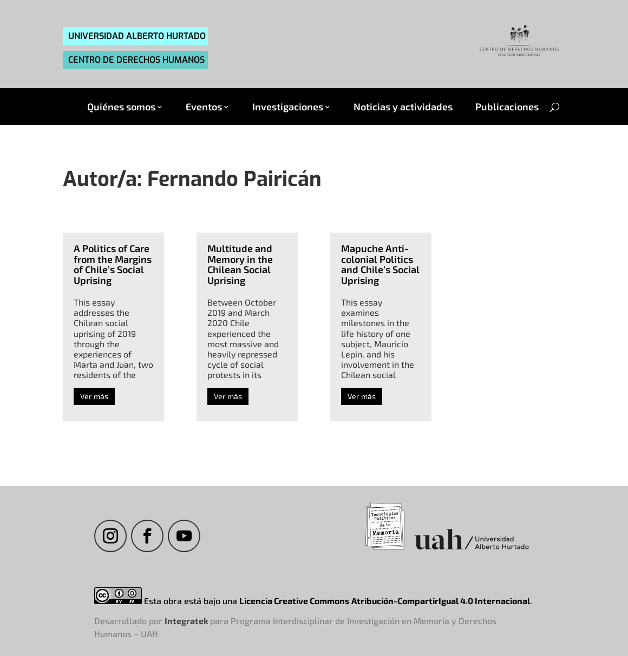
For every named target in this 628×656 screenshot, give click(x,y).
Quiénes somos (121, 106)
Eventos (204, 106)
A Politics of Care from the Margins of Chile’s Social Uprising (113, 264)
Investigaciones (287, 106)
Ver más (94, 396)
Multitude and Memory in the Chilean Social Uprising (240, 264)
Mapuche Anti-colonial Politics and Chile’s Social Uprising (380, 264)
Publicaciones (507, 106)
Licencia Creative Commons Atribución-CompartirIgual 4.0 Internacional (384, 600)
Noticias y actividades (403, 106)
